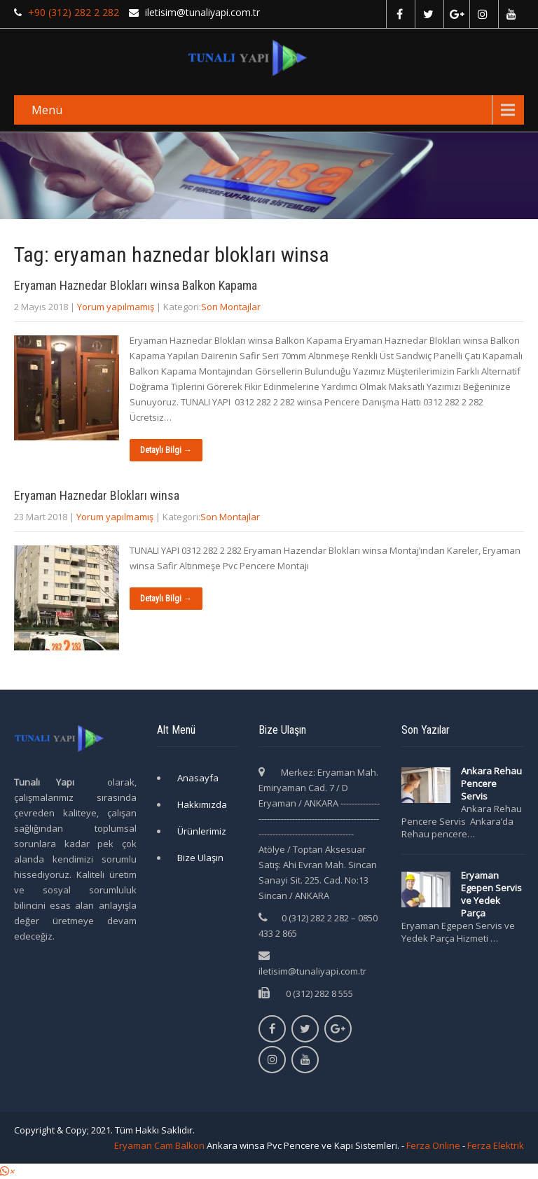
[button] (7, 1171)
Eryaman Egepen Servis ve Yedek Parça (491, 894)
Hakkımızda (202, 804)
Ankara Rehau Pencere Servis (491, 783)
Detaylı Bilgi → (166, 450)
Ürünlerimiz (201, 831)
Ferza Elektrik (495, 1145)
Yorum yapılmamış (115, 306)
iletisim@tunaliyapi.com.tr (312, 971)
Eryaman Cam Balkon (159, 1145)
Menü (47, 110)
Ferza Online (433, 1145)
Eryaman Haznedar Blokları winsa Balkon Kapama (135, 285)
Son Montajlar (231, 306)
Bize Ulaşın (200, 857)
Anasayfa (198, 778)
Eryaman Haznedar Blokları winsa (96, 495)
